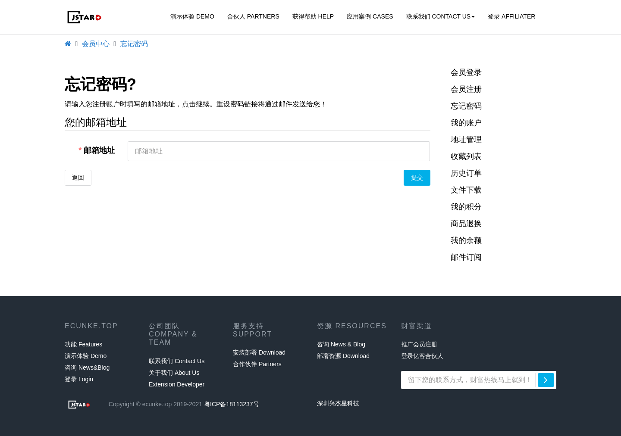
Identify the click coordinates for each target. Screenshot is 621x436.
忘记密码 (134, 43)
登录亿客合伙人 (422, 355)
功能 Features (83, 344)
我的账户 (466, 122)
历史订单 (466, 173)
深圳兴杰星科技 (338, 403)
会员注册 (466, 89)
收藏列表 (466, 156)
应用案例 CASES (370, 16)
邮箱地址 (99, 150)
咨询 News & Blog (341, 344)
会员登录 (466, 72)
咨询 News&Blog (87, 367)
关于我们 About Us (174, 372)
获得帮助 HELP (313, 16)
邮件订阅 (466, 257)
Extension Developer (176, 384)
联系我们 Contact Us (440, 16)
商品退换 (466, 223)
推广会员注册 (419, 344)
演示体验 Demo (192, 16)
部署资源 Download (343, 355)
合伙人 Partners (253, 16)
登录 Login (79, 379)
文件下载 (466, 190)
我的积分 (466, 206)
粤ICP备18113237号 (231, 404)
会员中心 (96, 43)
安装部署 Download (259, 352)
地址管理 (466, 139)
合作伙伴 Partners (257, 364)
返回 (78, 177)
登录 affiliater (511, 16)
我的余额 (466, 240)
